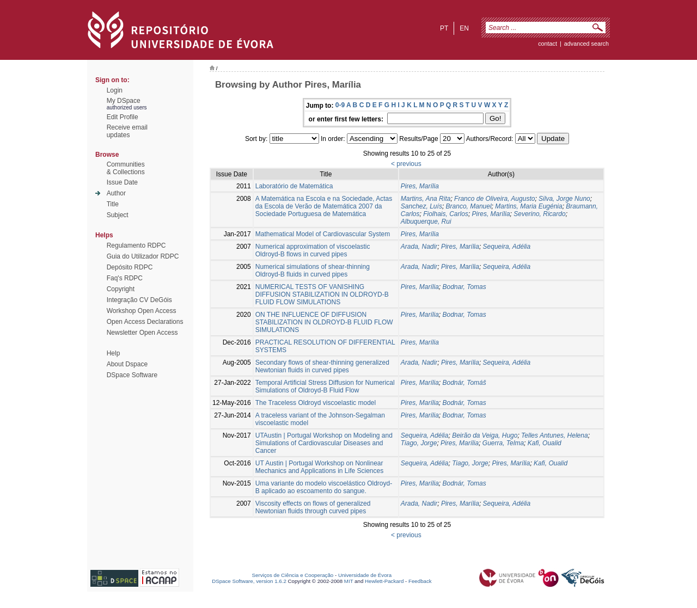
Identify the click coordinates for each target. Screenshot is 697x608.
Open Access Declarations (145, 322)
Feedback (420, 581)
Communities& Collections (126, 168)
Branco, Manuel (469, 206)
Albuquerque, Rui (426, 221)
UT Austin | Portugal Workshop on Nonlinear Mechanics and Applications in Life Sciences (319, 467)
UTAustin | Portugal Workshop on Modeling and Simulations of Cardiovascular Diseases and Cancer (324, 443)
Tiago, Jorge (419, 443)
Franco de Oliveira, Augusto (494, 198)
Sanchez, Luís (421, 206)
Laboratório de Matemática (294, 186)
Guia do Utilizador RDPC (143, 256)
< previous (406, 164)
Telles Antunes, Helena (554, 435)
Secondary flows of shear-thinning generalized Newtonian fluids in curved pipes (322, 366)
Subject (118, 215)
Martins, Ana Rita (426, 198)
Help (113, 353)
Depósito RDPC (130, 267)
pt (444, 28)
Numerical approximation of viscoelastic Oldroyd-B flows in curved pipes (312, 250)
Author (116, 193)
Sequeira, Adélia (507, 246)
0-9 (340, 105)
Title (113, 204)
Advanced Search (586, 43)
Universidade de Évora (365, 575)
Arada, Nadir (419, 246)
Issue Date (122, 182)
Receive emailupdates (127, 131)
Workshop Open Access (141, 311)
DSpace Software (132, 375)
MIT (348, 581)
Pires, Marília (420, 186)
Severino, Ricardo (539, 214)
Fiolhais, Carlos (445, 214)
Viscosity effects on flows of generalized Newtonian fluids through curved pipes (313, 507)
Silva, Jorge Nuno (564, 198)
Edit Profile (122, 117)
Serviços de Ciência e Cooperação (293, 575)
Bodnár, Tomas (464, 403)
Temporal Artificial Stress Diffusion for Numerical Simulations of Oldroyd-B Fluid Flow (325, 386)
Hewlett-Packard (384, 581)
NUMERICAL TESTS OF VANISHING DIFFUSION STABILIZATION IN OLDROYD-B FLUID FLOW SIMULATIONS (322, 294)
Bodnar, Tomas (464, 287)
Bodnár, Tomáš (464, 382)
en (464, 28)
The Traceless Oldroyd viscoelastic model (315, 403)
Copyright (120, 289)
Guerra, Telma (503, 443)
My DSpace (123, 101)
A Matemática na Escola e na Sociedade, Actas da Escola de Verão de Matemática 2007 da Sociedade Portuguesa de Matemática (323, 206)
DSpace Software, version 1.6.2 (249, 581)
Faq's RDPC (125, 278)
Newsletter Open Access (142, 332)
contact (547, 43)
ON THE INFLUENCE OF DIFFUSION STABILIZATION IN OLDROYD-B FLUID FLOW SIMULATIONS (324, 322)
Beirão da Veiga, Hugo (484, 435)
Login (115, 90)
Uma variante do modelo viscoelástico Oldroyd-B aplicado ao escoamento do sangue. (323, 487)
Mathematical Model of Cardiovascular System (322, 234)
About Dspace (127, 364)
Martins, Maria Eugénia (528, 206)
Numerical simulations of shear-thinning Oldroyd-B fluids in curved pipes (312, 270)
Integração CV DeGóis (139, 300)
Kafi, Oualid (544, 443)
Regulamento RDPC (136, 245)
